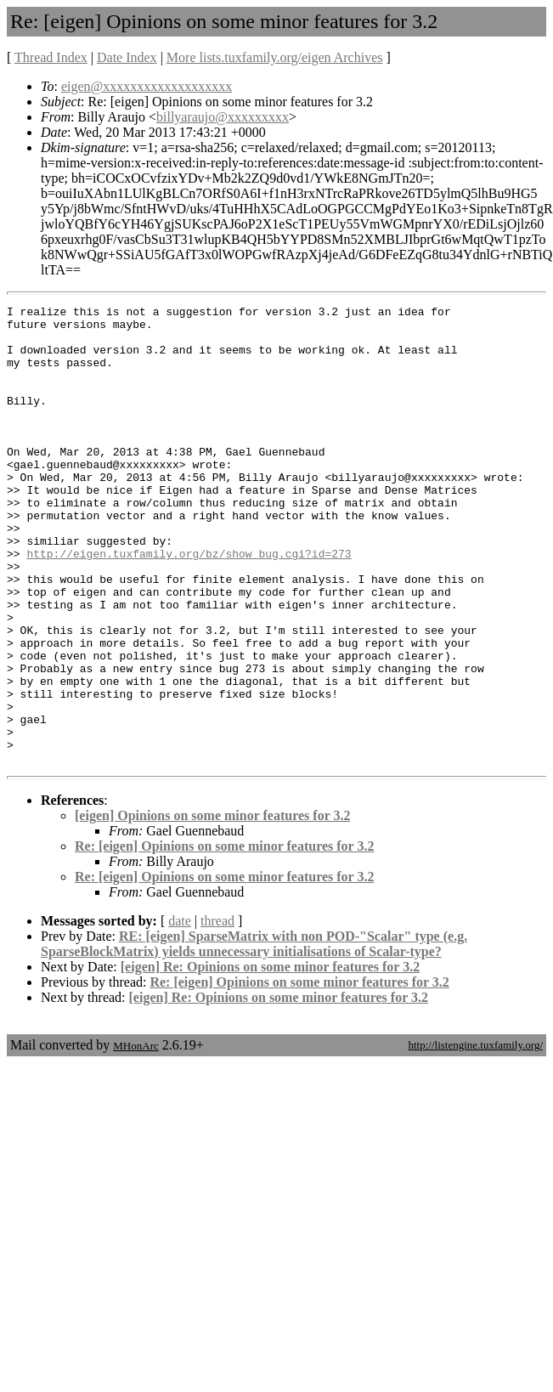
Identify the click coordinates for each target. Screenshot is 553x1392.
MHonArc (135, 1137)
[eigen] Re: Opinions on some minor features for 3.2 (270, 1058)
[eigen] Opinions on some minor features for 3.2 (212, 907)
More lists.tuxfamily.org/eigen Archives (274, 57)
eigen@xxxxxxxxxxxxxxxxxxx (146, 86)
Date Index (127, 57)
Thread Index (50, 57)
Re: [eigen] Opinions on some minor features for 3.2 (224, 938)
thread (217, 1012)
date (179, 1012)
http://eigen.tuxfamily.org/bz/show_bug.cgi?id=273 (188, 604)
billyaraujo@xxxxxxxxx (222, 117)
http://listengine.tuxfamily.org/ (475, 1136)
